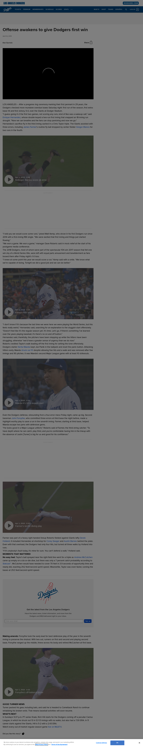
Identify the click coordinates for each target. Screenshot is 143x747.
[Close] (139, 742)
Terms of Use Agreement (59, 744)
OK (117, 743)
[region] (71, 743)
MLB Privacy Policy (41, 744)
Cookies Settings (101, 743)
